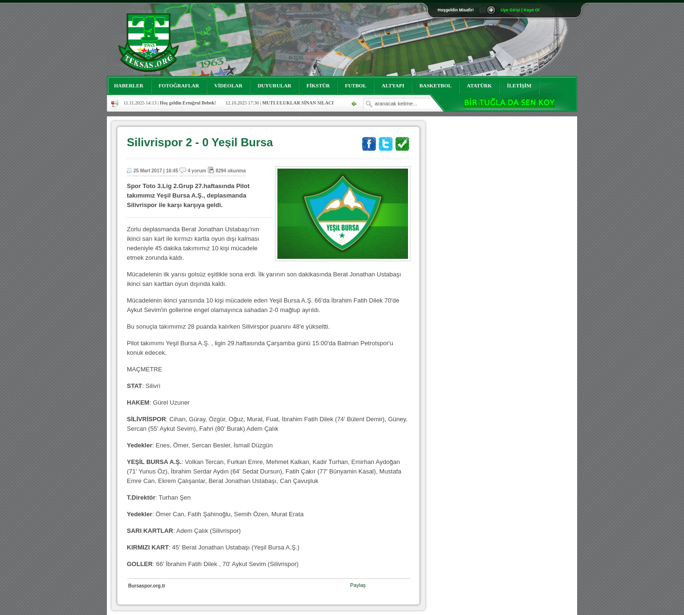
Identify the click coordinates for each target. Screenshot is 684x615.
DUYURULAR (274, 85)
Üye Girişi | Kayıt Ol (520, 10)
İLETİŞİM (519, 85)
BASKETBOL (435, 85)
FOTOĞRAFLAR (179, 85)
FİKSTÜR (318, 85)
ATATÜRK (479, 85)
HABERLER (128, 85)
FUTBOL (355, 85)
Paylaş (358, 585)
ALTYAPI (392, 85)
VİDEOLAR (228, 85)
